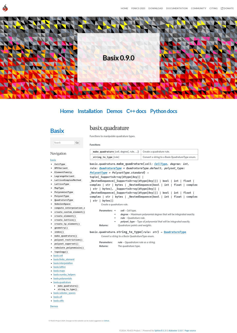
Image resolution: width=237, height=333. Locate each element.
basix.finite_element (63, 255)
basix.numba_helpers (64, 270)
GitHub (106, 316)
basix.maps (59, 266)
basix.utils (58, 296)
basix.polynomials (62, 274)
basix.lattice (59, 262)
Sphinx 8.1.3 (160, 326)
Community (198, 8)
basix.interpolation (63, 259)
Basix (57, 130)
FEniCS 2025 (138, 8)
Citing (213, 8)
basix (53, 160)
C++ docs (136, 111)
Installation (90, 111)
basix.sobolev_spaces (64, 288)
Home (124, 8)
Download (155, 8)
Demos (114, 111)
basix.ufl (57, 292)
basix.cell (58, 251)
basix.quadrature (62, 278)
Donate (227, 8)
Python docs (163, 111)
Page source (190, 326)
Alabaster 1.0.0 (176, 326)
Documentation (177, 8)
